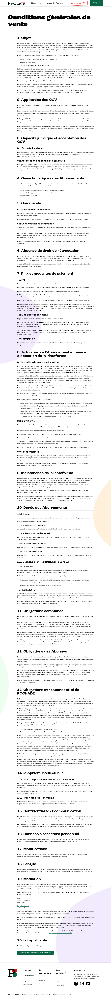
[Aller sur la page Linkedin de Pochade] (87, 983)
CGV (74, 994)
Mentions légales (27, 994)
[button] (36, 3)
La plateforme (28, 981)
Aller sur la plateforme (96, 3)
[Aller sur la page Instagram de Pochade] (82, 983)
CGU (69, 994)
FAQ (57, 981)
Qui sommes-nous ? (29, 976)
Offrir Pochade (28, 984)
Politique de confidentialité (42, 994)
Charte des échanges (42, 979)
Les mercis (42, 984)
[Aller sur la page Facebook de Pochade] (76, 983)
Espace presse (60, 985)
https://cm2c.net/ (23, 906)
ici (76, 841)
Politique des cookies (59, 994)
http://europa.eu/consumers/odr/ (60, 933)
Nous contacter (60, 978)
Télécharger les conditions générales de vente (35, 952)
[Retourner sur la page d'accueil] (13, 973)
